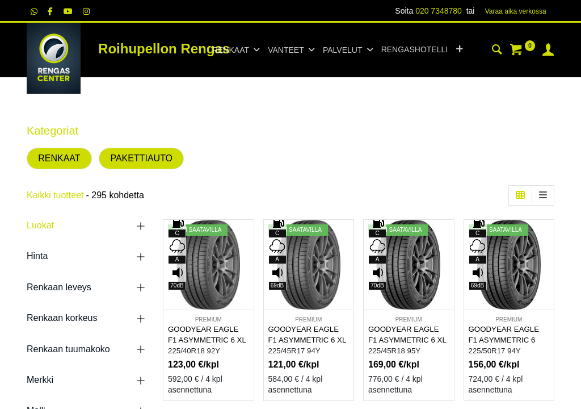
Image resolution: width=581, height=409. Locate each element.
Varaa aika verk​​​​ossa (515, 11)
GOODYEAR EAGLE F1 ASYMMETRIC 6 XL (207, 334)
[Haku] (497, 51)
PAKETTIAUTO (141, 158)
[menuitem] (414, 50)
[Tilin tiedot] (548, 51)
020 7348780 (438, 10)
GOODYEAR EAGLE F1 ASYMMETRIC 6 (504, 334)
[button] (459, 50)
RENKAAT (59, 158)
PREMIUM (208, 319)
